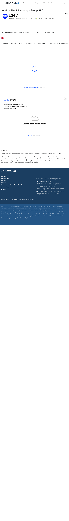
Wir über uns (5, 178)
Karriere (3, 183)
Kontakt (3, 180)
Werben (3, 176)
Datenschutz (5, 187)
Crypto (37, 3)
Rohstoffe (51, 3)
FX (44, 3)
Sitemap (3, 189)
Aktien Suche (27, 3)
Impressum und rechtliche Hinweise (12, 185)
